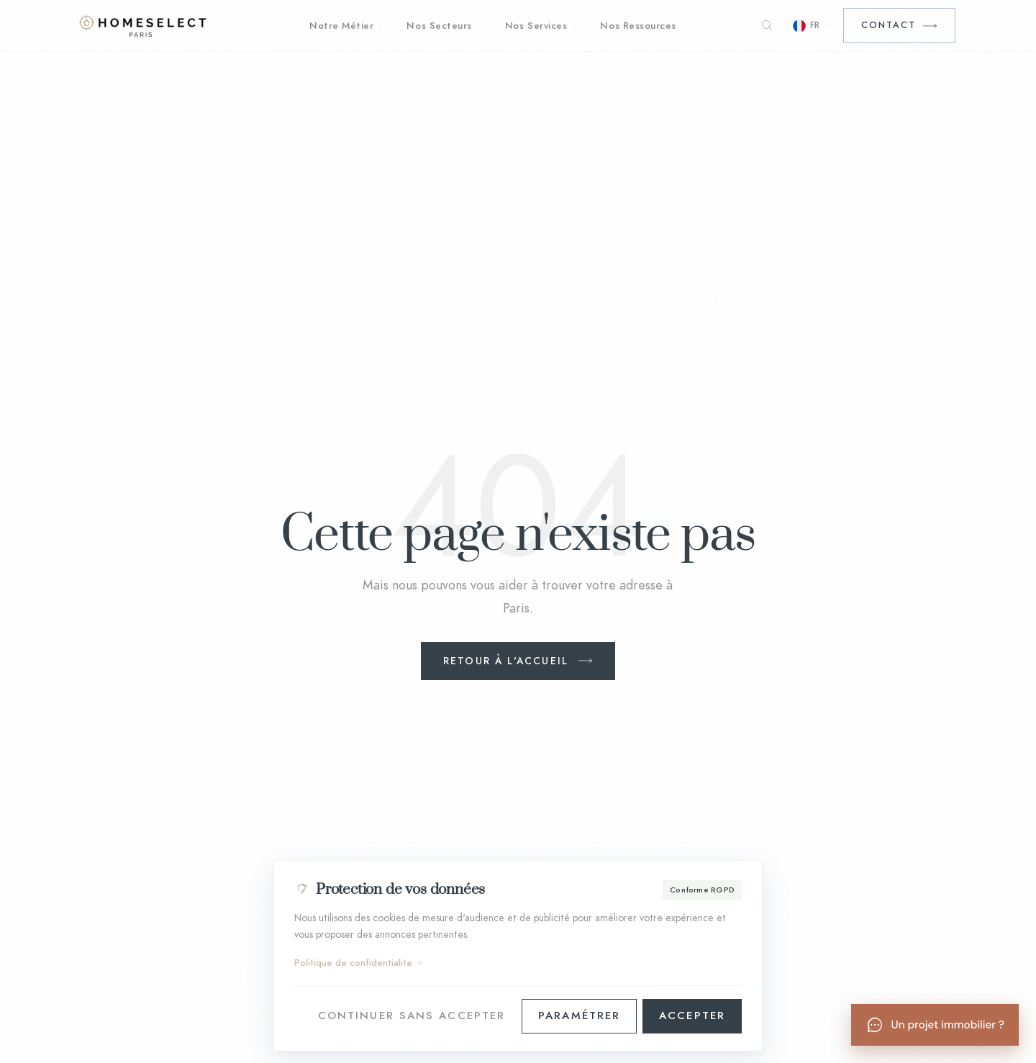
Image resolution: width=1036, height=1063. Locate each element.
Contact (888, 25)
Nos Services (541, 25)
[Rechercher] (767, 26)
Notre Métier (346, 25)
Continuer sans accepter (411, 1015)
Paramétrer (579, 1015)
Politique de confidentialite (359, 962)
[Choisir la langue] (811, 25)
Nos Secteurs (443, 25)
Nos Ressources (643, 25)
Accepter (692, 1015)
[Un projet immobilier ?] (935, 1025)
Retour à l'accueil (505, 661)
